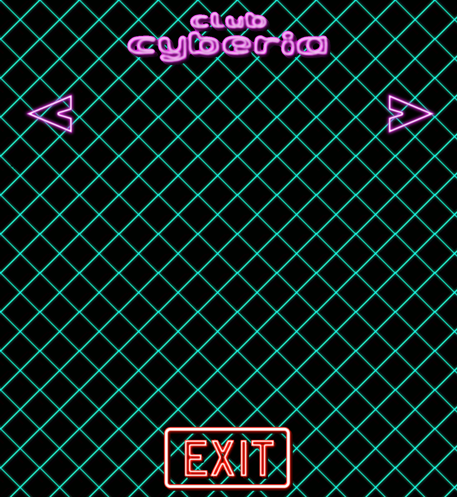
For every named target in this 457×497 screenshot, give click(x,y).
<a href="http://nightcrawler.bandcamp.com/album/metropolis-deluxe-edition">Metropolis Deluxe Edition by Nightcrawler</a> (320, 114)
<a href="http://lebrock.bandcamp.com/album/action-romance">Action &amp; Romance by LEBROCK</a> (139, 114)
